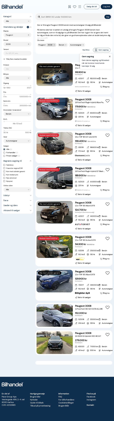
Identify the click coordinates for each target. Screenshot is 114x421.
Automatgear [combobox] (11, 141)
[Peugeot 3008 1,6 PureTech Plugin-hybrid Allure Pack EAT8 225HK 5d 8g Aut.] (73, 113)
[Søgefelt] (72, 17)
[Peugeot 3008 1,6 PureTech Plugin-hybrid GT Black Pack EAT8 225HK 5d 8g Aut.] (73, 181)
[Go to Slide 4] (56, 83)
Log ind (106, 6)
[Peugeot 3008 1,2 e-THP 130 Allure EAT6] (73, 78)
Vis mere (40, 40)
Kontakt (90, 405)
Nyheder (34, 399)
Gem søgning (101, 50)
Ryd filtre (86, 50)
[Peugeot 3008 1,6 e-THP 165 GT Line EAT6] (73, 147)
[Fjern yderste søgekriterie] (54, 45)
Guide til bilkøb (36, 402)
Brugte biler (35, 396)
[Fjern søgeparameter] (66, 45)
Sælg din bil (92, 6)
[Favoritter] (74, 6)
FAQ (60, 396)
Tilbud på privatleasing (40, 405)
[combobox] (18, 35)
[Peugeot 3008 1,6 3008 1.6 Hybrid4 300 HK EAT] (73, 342)
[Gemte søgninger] (69, 6)
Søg (107, 17)
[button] (55, 74)
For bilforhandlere (66, 399)
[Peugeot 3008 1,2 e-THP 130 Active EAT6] (73, 250)
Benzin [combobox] (8, 114)
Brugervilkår (63, 405)
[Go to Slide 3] (54, 83)
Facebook (91, 396)
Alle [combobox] (7, 21)
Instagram (91, 399)
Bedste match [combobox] (99, 58)
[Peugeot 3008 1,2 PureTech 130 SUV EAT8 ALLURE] (73, 315)
